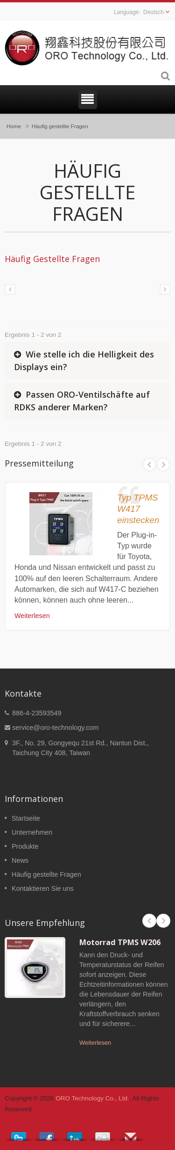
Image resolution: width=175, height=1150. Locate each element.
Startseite (26, 818)
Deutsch (153, 12)
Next (163, 465)
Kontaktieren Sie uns (43, 888)
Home (14, 126)
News (20, 860)
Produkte (25, 846)
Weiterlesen (32, 615)
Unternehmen (32, 832)
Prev (149, 465)
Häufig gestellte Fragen (60, 126)
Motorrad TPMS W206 (120, 942)
